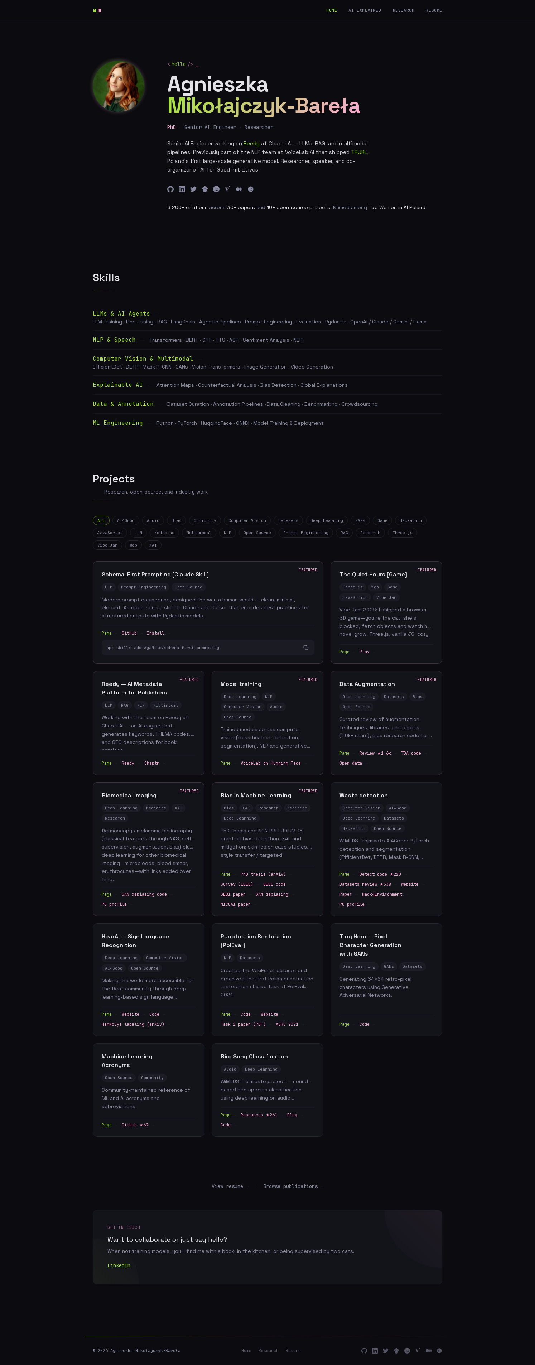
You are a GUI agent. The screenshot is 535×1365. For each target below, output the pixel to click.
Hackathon (411, 520)
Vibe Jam (107, 545)
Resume (434, 10)
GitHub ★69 (138, 1126)
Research (404, 10)
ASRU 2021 (290, 1025)
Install (158, 633)
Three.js (402, 532)
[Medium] (239, 189)
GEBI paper (236, 895)
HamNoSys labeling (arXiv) (136, 1025)
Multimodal (199, 532)
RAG (344, 532)
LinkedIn (121, 1266)
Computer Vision (247, 520)
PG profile (117, 905)
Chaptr (154, 763)
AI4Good (126, 520)
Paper (348, 895)
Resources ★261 (262, 1116)
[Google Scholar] (205, 189)
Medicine (164, 532)
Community (205, 520)
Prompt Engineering (305, 532)
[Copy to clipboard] (306, 648)
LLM (138, 532)
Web (133, 545)
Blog (295, 1116)
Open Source (257, 532)
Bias (177, 520)
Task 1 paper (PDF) (246, 1025)
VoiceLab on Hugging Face (274, 763)
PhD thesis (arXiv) (266, 875)
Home (331, 10)
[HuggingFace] (250, 189)
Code (157, 1015)
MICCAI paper (238, 905)
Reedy (131, 763)
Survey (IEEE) (240, 885)
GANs (360, 520)
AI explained (364, 10)
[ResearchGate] (228, 189)
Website (412, 885)
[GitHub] (170, 189)
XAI (153, 545)
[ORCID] (216, 189)
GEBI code (277, 885)
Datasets (288, 520)
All (101, 520)
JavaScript (109, 532)
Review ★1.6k (378, 753)
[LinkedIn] (182, 189)
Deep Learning (326, 520)
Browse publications (293, 1186)
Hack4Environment (385, 895)
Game (382, 520)
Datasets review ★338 (368, 885)
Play (367, 652)
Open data (353, 763)
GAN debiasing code (147, 895)
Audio (153, 520)
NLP (227, 532)
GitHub (132, 633)
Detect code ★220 (383, 875)
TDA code (414, 753)
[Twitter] (193, 189)
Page (109, 633)
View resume (230, 1186)
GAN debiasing (275, 895)
